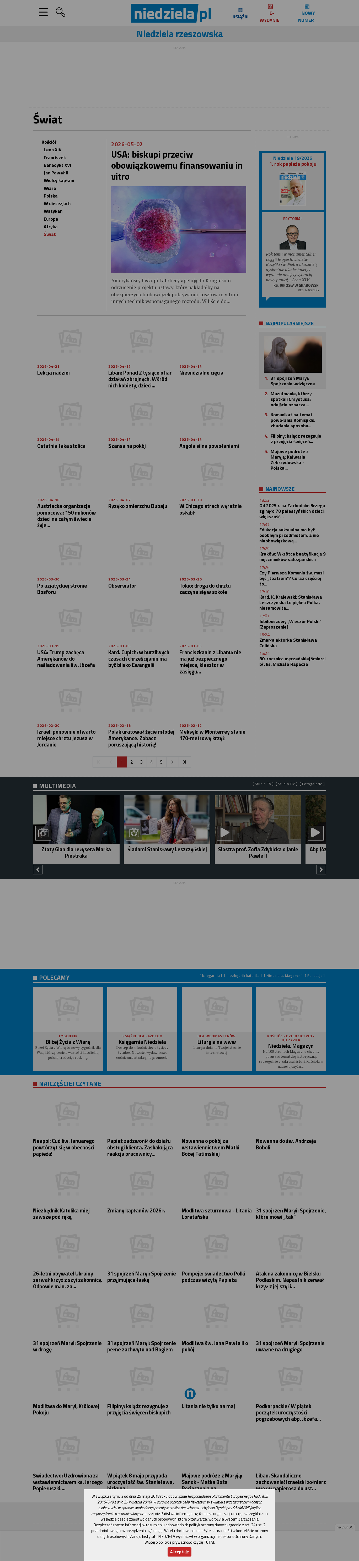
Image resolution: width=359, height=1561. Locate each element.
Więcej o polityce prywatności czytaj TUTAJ (179, 1542)
